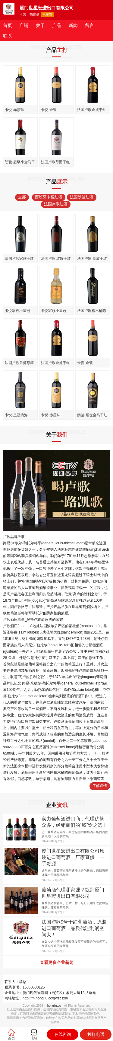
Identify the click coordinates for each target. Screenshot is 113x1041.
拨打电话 (95, 1034)
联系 (7, 35)
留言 (89, 25)
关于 (40, 25)
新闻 (73, 25)
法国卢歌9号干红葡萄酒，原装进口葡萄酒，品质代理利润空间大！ (74, 928)
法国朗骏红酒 (81, 197)
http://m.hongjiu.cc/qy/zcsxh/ (45, 998)
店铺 (23, 25)
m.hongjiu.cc (52, 1005)
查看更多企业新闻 (57, 962)
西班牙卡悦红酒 (48, 197)
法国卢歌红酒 (55, 204)
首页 (7, 25)
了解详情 (100, 786)
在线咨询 (62, 1034)
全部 (22, 197)
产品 (56, 25)
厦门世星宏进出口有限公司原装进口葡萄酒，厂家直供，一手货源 (73, 857)
